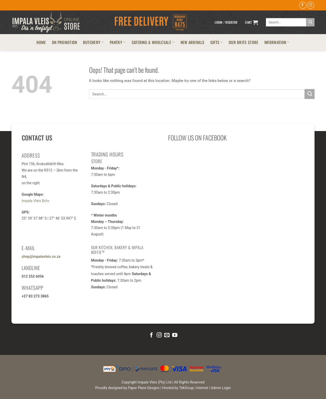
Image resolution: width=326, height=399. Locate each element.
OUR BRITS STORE (244, 42)
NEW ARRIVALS (193, 42)
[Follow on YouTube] (174, 335)
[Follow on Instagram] (310, 5)
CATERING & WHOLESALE (153, 42)
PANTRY (118, 42)
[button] (226, 22)
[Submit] (310, 22)
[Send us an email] (166, 335)
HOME (41, 42)
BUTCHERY (93, 42)
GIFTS (216, 42)
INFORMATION (277, 42)
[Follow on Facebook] (302, 5)
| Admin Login (220, 388)
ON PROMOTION (64, 42)
